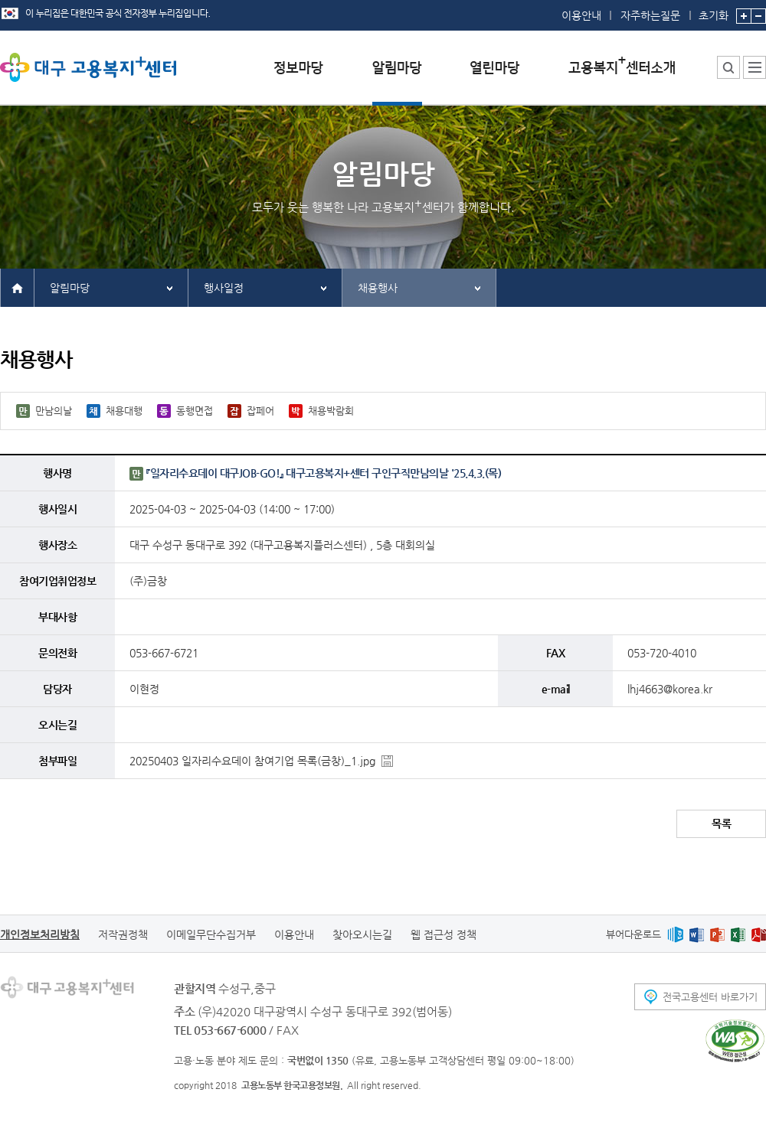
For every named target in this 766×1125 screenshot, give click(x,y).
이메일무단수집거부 (211, 934)
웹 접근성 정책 (443, 934)
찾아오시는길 (362, 934)
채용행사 (378, 288)
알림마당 (70, 288)
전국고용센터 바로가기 (710, 997)
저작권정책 (123, 934)
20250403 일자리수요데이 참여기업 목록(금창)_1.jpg (252, 761)
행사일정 (224, 288)
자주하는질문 (650, 15)
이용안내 (581, 15)
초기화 (713, 10)
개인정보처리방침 (40, 934)
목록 (721, 823)
